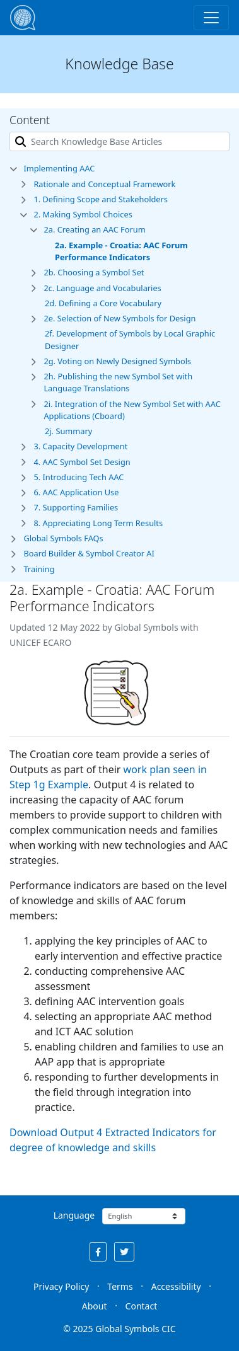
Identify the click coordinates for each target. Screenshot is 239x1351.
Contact (141, 1306)
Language (74, 1215)
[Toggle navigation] (211, 17)
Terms (119, 1286)
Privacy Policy (61, 1286)
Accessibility (176, 1286)
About (94, 1306)
